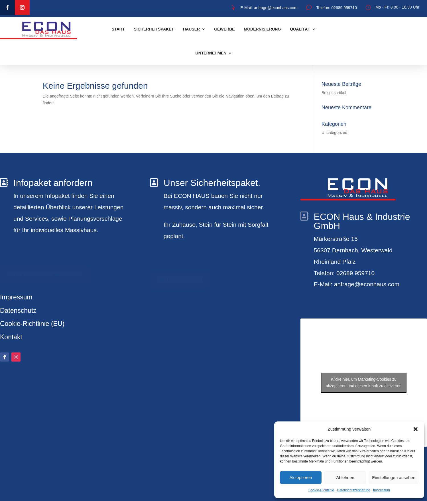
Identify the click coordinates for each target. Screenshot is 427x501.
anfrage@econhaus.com (275, 7)
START (118, 29)
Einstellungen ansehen (393, 477)
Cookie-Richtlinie (321, 490)
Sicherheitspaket (154, 29)
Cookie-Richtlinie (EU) (32, 323)
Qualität (300, 29)
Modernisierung (262, 29)
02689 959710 (344, 7)
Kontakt (11, 337)
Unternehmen (211, 53)
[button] (415, 429)
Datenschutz (18, 310)
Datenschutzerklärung (353, 490)
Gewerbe (224, 29)
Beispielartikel (334, 92)
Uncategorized (334, 132)
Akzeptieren (300, 477)
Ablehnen (345, 477)
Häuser (191, 29)
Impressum (381, 490)
